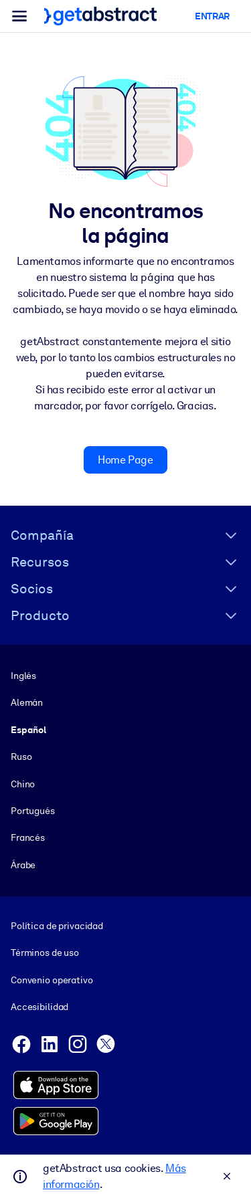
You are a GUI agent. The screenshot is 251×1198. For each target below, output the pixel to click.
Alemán (27, 703)
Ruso (21, 757)
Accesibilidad (39, 1006)
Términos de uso (45, 952)
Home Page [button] (125, 460)
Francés (28, 838)
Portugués (33, 810)
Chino (23, 784)
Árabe (23, 865)
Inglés (23, 675)
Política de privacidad (57, 925)
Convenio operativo (52, 979)
